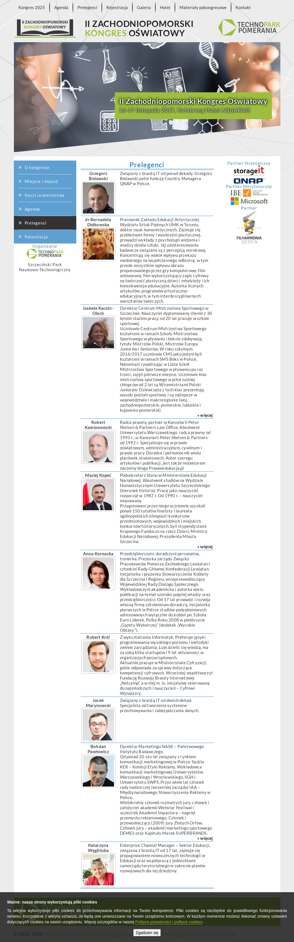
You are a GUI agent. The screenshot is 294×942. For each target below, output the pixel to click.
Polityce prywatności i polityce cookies (168, 922)
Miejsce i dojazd (41, 144)
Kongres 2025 (31, 7)
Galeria (144, 7)
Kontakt (243, 7)
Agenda (61, 7)
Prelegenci (87, 7)
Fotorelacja (36, 236)
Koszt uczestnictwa (44, 179)
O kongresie (40, 61)
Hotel (165, 7)
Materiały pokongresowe (203, 7)
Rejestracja (117, 7)
